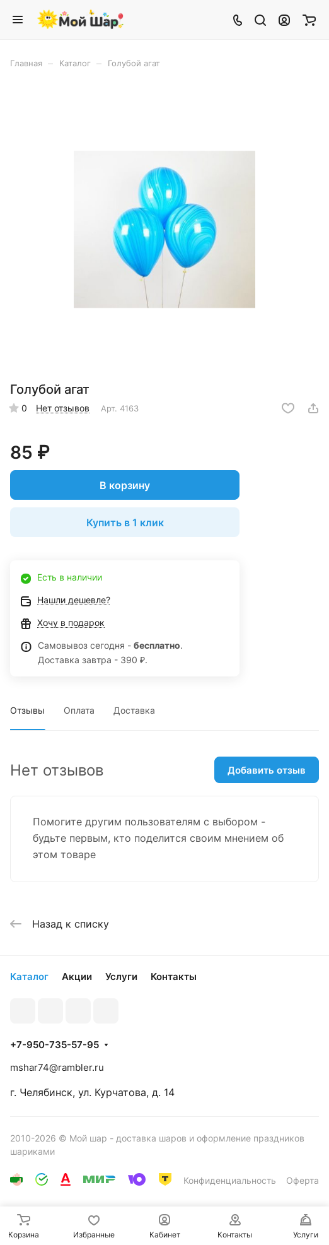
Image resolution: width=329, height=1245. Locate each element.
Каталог (29, 976)
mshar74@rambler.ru (57, 1067)
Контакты (174, 976)
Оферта (302, 1180)
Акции (77, 976)
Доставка (134, 710)
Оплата (79, 710)
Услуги (121, 976)
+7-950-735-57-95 (54, 1045)
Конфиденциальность (229, 1180)
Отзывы (27, 710)
